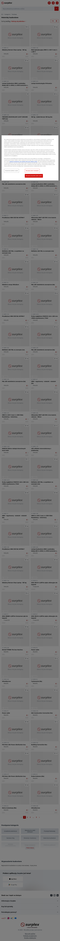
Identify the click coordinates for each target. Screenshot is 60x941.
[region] (29, 158)
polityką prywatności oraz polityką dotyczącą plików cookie (23, 161)
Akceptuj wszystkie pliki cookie (34, 175)
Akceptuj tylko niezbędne (32, 170)
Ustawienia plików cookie (11, 170)
